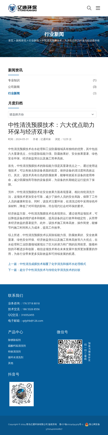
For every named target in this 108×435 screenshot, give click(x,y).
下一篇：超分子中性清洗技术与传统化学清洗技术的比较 (44, 270)
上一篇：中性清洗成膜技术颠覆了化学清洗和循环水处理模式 (47, 264)
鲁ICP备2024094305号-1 (71, 424)
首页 (10, 40)
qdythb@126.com (33, 320)
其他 (10, 363)
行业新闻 (34, 40)
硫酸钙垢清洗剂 (17, 345)
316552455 (27, 315)
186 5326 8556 (31, 309)
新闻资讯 (21, 40)
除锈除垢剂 (14, 340)
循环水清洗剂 (15, 357)
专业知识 (14, 80)
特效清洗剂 (14, 351)
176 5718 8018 (31, 303)
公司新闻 (14, 87)
